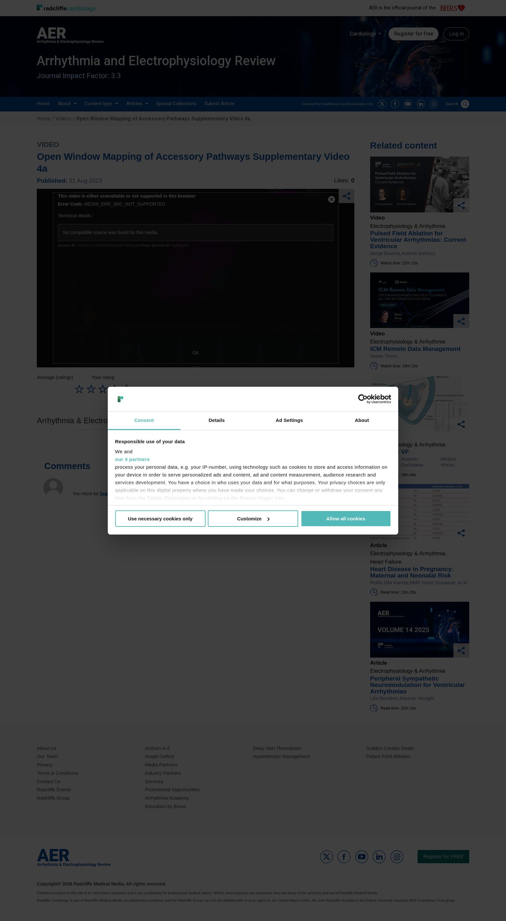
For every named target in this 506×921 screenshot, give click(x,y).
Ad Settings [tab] (289, 420)
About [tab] (362, 420)
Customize (253, 518)
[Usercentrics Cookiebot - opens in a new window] (363, 399)
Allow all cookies (345, 518)
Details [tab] (217, 420)
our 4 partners (132, 459)
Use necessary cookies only (160, 518)
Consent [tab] (144, 420)
